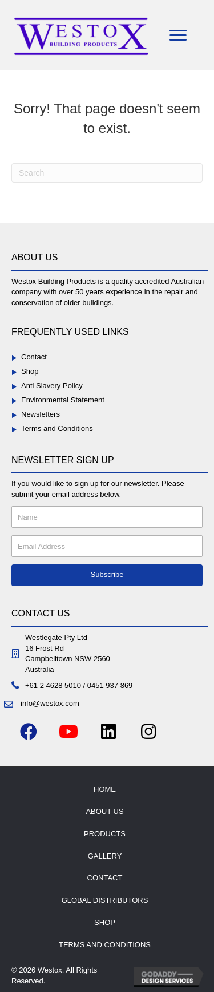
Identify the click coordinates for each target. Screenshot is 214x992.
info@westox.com (50, 703)
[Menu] (178, 35)
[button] (107, 575)
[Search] (107, 173)
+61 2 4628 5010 (53, 685)
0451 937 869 (110, 685)
